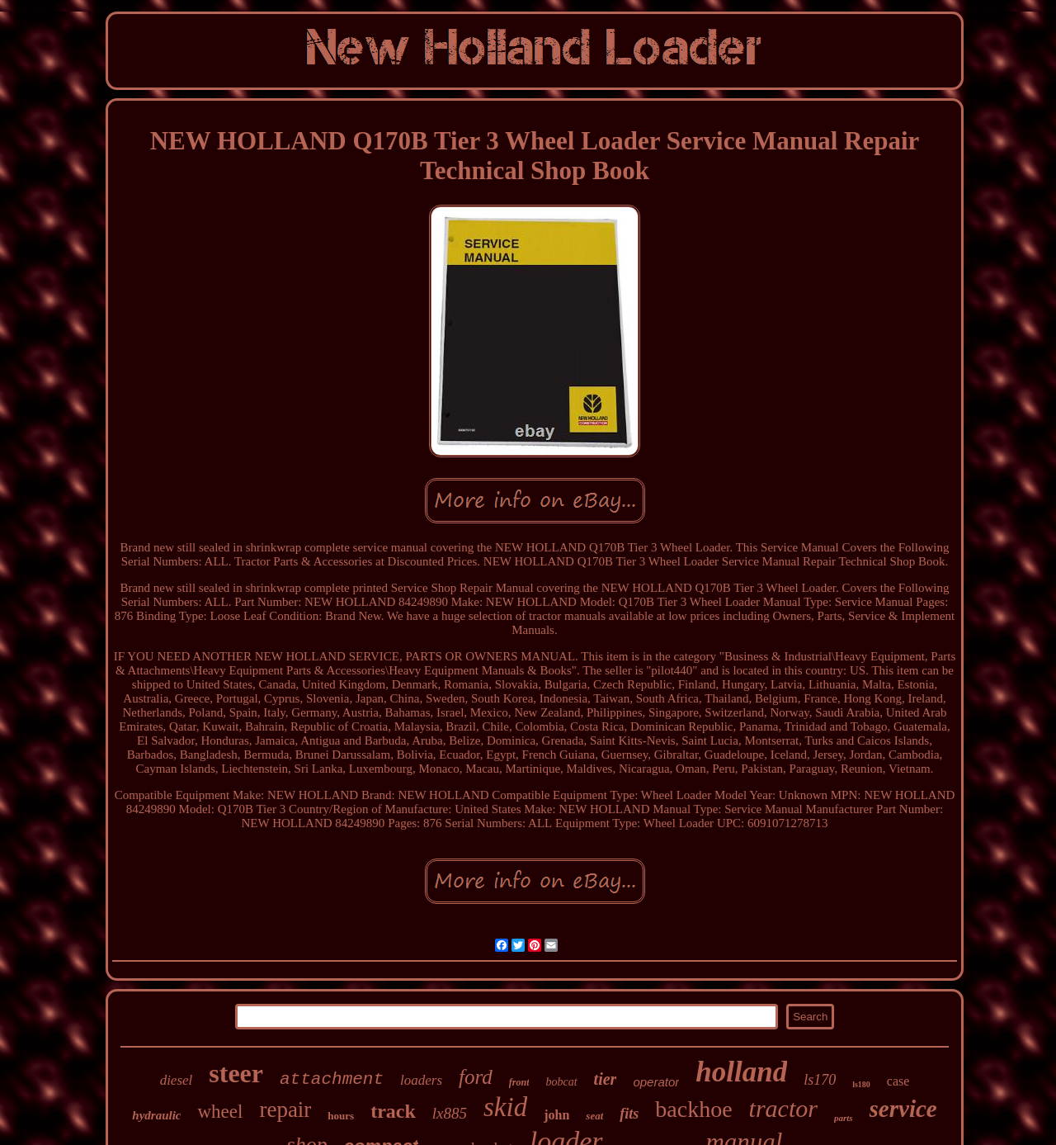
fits (629, 1113)
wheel (220, 1111)
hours (341, 1116)
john (556, 1115)
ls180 (861, 1084)
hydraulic (156, 1115)
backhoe (693, 1109)
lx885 (449, 1113)
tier (605, 1079)
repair (285, 1109)
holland (741, 1072)
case (898, 1081)
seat (594, 1116)
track (393, 1111)
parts (843, 1118)
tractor (783, 1108)
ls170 (820, 1080)
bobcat (561, 1082)
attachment (332, 1079)
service (903, 1108)
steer (236, 1073)
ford (476, 1077)
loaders (421, 1080)
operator (656, 1082)
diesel (176, 1080)
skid (505, 1107)
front (519, 1082)
